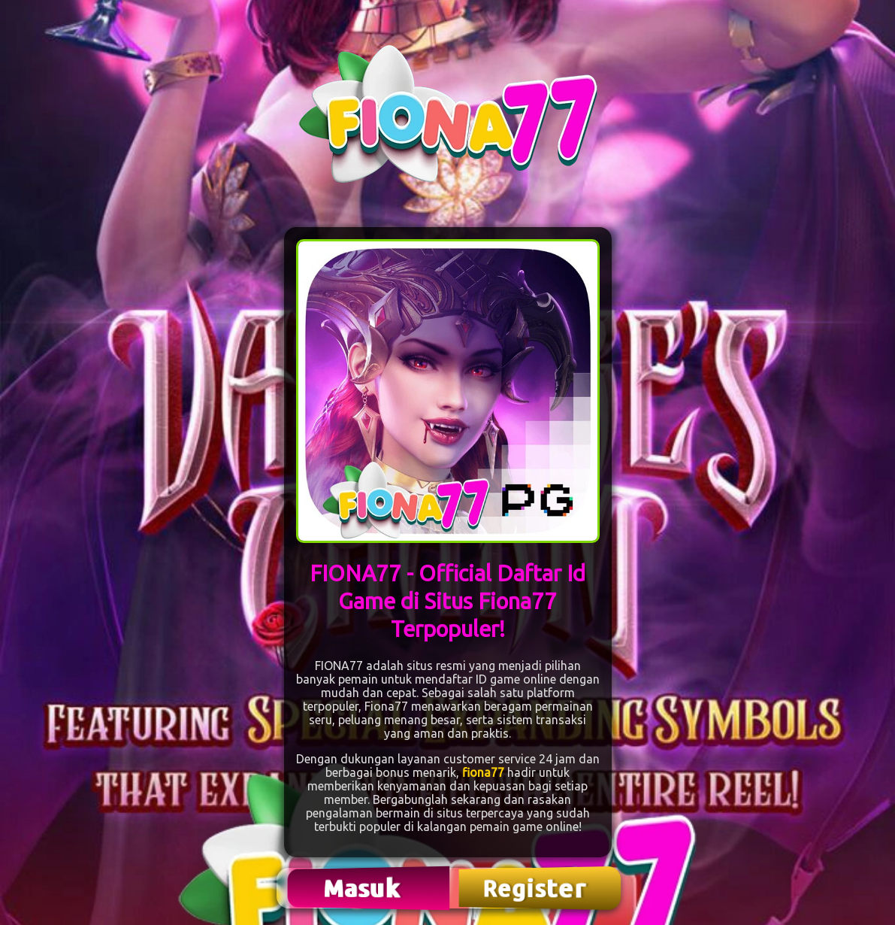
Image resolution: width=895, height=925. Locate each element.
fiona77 (483, 772)
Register (536, 888)
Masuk (363, 888)
